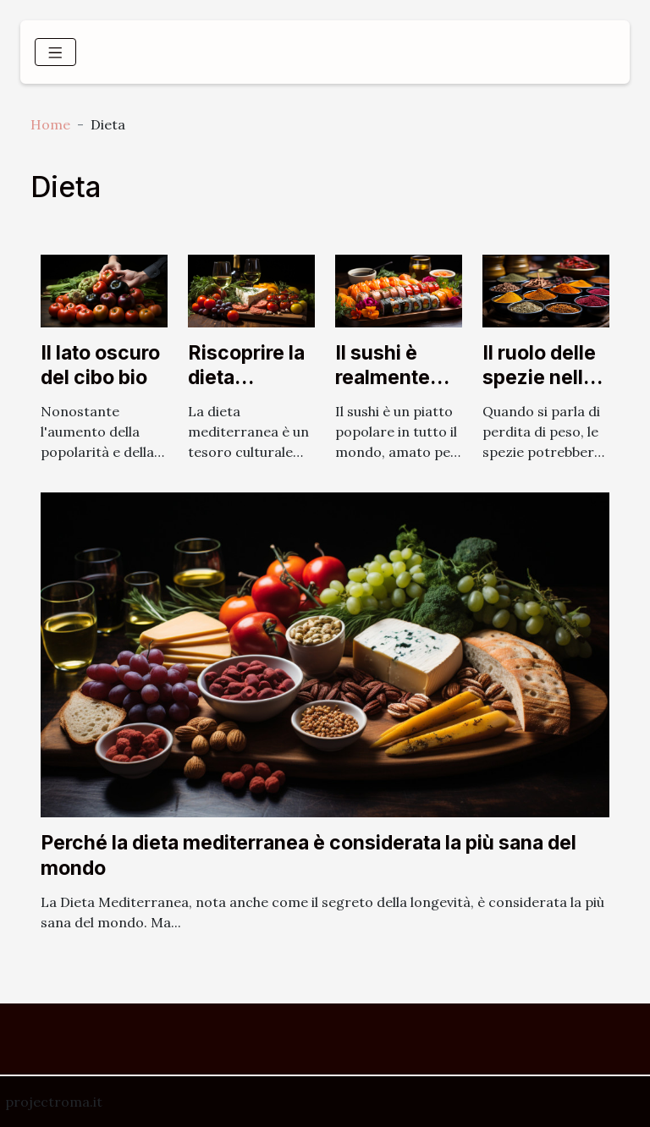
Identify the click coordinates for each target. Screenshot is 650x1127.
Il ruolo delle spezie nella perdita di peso (539, 391)
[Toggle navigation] (55, 52)
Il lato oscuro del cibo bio (100, 365)
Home (50, 124)
